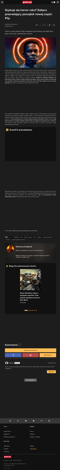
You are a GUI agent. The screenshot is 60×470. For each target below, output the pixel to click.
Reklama (32, 434)
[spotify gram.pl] (34, 421)
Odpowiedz (51, 371)
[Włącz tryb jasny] (53, 2)
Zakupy (32, 446)
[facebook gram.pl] (18, 421)
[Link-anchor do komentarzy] (37, 25)
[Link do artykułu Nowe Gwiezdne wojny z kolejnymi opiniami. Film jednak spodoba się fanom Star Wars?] (30, 288)
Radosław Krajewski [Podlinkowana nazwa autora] (24, 246)
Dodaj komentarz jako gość (30, 350)
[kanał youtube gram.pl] (26, 421)
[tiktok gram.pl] (10, 421)
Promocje (6, 451)
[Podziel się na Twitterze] (54, 25)
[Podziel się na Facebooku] (49, 25)
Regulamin (7, 434)
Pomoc (32, 431)
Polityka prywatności (9, 437)
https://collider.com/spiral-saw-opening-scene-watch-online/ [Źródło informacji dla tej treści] (23, 231)
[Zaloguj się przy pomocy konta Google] (30, 355)
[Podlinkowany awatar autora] (10, 249)
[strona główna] (27, 2)
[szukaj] (2, 2)
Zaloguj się (49, 355)
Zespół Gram (7, 431)
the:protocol (33, 449)
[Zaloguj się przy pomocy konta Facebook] (13, 355)
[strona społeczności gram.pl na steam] (42, 421)
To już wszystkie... (30, 380)
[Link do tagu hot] (11, 237)
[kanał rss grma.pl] (49, 421)
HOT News (7, 446)
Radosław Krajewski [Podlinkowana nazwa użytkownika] (11, 24)
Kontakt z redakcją (35, 437)
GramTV (6, 449)
